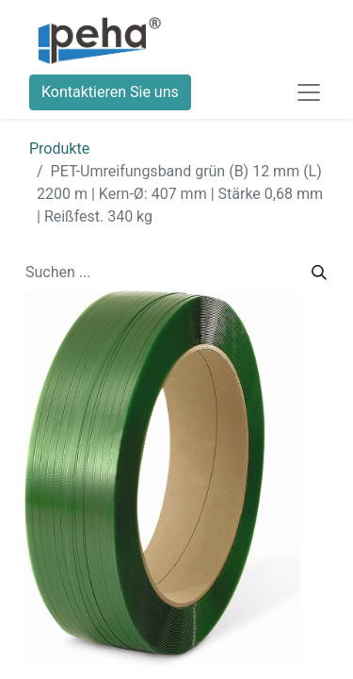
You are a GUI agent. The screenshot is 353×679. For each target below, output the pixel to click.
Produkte (59, 148)
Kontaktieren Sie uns (110, 92)
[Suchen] (319, 272)
